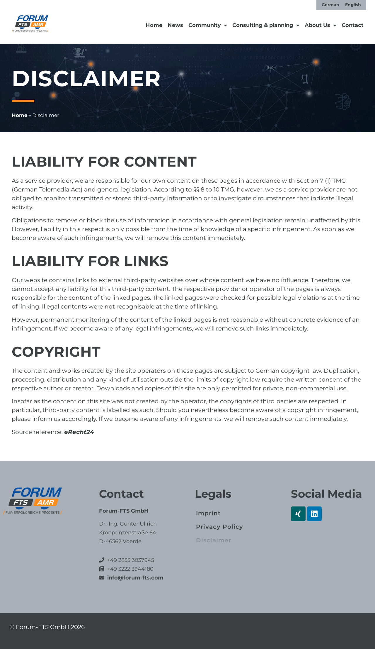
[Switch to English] (353, 5)
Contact (353, 25)
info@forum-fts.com (134, 578)
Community (207, 25)
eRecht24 (79, 432)
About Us (320, 25)
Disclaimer (213, 540)
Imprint (208, 513)
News (175, 25)
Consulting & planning (265, 25)
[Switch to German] (330, 5)
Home (154, 25)
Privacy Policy (219, 526)
